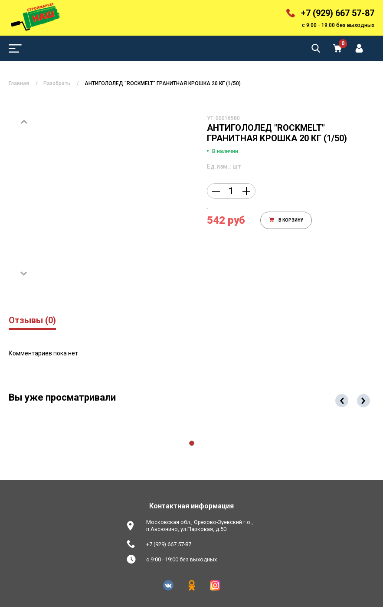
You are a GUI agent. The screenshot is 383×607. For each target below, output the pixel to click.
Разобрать (56, 83)
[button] (191, 443)
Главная (19, 83)
